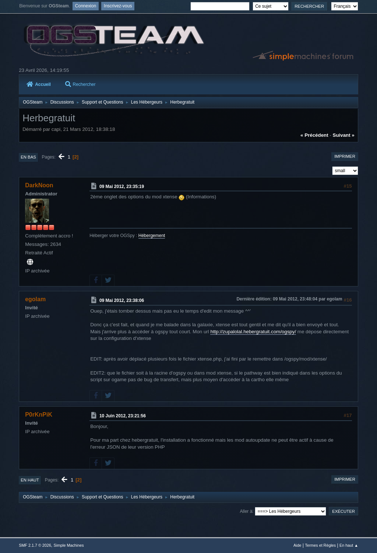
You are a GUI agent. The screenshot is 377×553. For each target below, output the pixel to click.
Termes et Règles (320, 545)
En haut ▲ (348, 545)
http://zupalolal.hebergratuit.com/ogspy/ (253, 331)
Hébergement (151, 235)
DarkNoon (39, 185)
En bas (28, 157)
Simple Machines (69, 545)
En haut (30, 480)
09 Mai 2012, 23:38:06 (121, 300)
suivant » (344, 135)
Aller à (246, 511)
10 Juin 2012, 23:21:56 (122, 415)
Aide (297, 545)
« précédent (314, 135)
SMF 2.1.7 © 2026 (35, 545)
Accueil (39, 84)
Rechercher (80, 84)
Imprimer (344, 156)
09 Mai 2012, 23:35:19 (121, 186)
